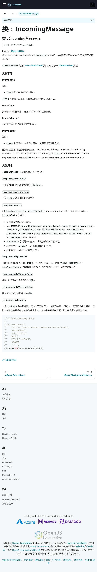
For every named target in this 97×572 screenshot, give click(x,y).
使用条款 (28, 559)
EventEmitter (66, 65)
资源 (4, 458)
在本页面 (8, 20)
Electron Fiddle (9, 438)
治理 (4, 453)
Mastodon (8, 475)
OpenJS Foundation (22, 542)
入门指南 (6, 394)
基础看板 (7, 503)
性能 (4, 414)
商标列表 (78, 559)
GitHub (7, 495)
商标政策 (80, 546)
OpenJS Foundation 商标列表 (26, 550)
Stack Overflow (11, 479)
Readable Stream (34, 65)
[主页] (4, 14)
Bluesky (7, 466)
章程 (48, 559)
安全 (4, 418)
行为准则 (56, 559)
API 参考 (6, 398)
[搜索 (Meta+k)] (92, 4)
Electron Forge (9, 433)
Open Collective (11, 499)
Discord (7, 462)
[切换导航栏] (4, 5)
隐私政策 (39, 559)
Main (13, 51)
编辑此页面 (9, 359)
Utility (20, 51)
